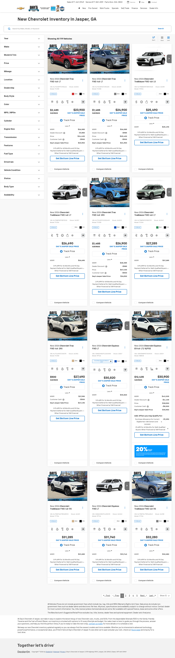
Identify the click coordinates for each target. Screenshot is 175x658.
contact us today (96, 624)
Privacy (62, 652)
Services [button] (143, 8)
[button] (84, 58)
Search (161, 28)
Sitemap (56, 652)
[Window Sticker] (83, 102)
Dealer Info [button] (154, 8)
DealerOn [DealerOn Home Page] (49, 652)
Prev (116, 595)
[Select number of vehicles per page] (165, 596)
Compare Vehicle (61, 169)
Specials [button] (115, 8)
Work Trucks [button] (104, 8)
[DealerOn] (24, 652)
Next (143, 595)
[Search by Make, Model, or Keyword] (84, 29)
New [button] (84, 8)
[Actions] (83, 80)
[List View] (168, 39)
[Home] (79, 8)
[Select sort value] (154, 38)
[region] (67, 141)
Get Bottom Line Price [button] (67, 158)
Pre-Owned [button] (92, 8)
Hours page (135, 630)
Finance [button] (135, 8)
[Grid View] (161, 39)
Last (152, 595)
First (106, 595)
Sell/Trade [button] (125, 8)
